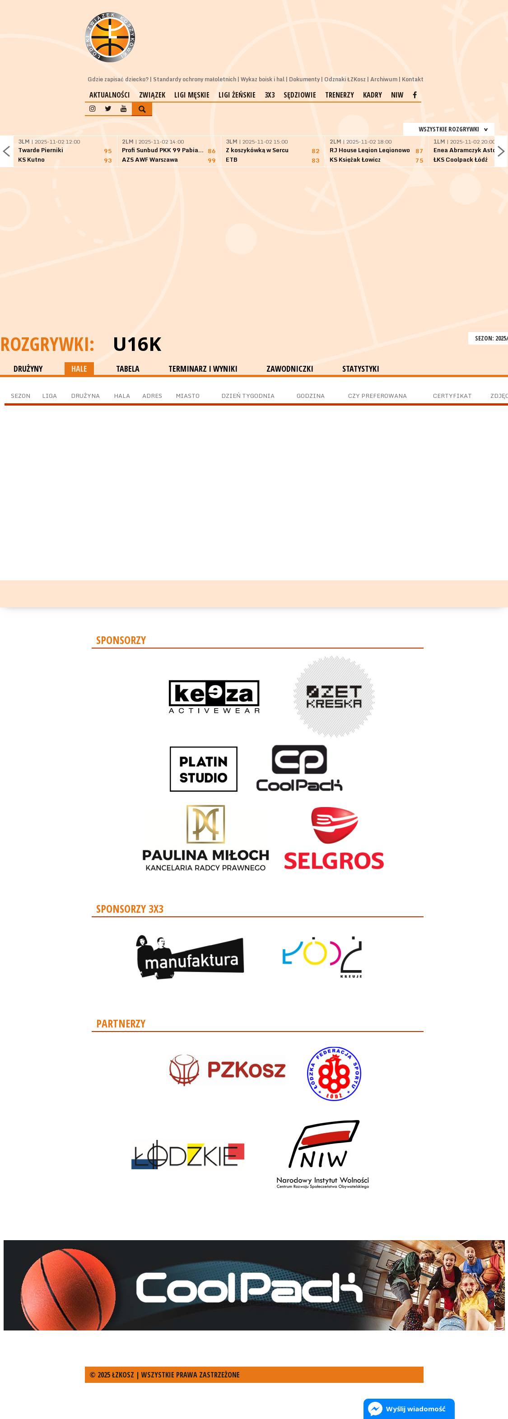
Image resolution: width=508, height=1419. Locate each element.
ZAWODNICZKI (289, 368)
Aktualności (109, 95)
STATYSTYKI (360, 368)
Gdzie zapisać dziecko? (118, 79)
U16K (136, 343)
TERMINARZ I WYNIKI (203, 368)
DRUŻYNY (28, 368)
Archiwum (383, 79)
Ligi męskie (192, 95)
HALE (79, 368)
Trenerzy (339, 95)
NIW (397, 95)
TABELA (128, 368)
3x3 (270, 95)
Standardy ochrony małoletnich (194, 79)
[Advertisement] (254, 262)
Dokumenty (304, 79)
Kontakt (413, 79)
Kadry (372, 95)
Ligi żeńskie (237, 95)
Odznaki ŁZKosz (345, 79)
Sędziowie (300, 95)
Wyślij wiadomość (416, 1408)
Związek (152, 95)
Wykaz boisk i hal (262, 79)
